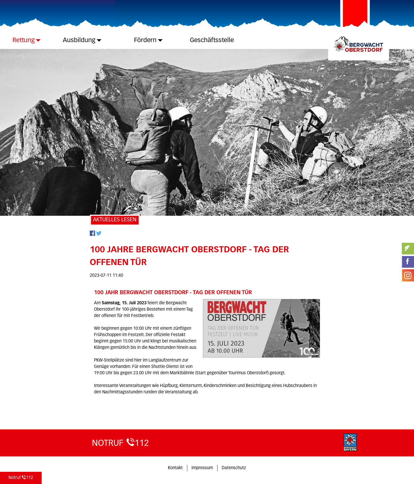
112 (20, 477)
